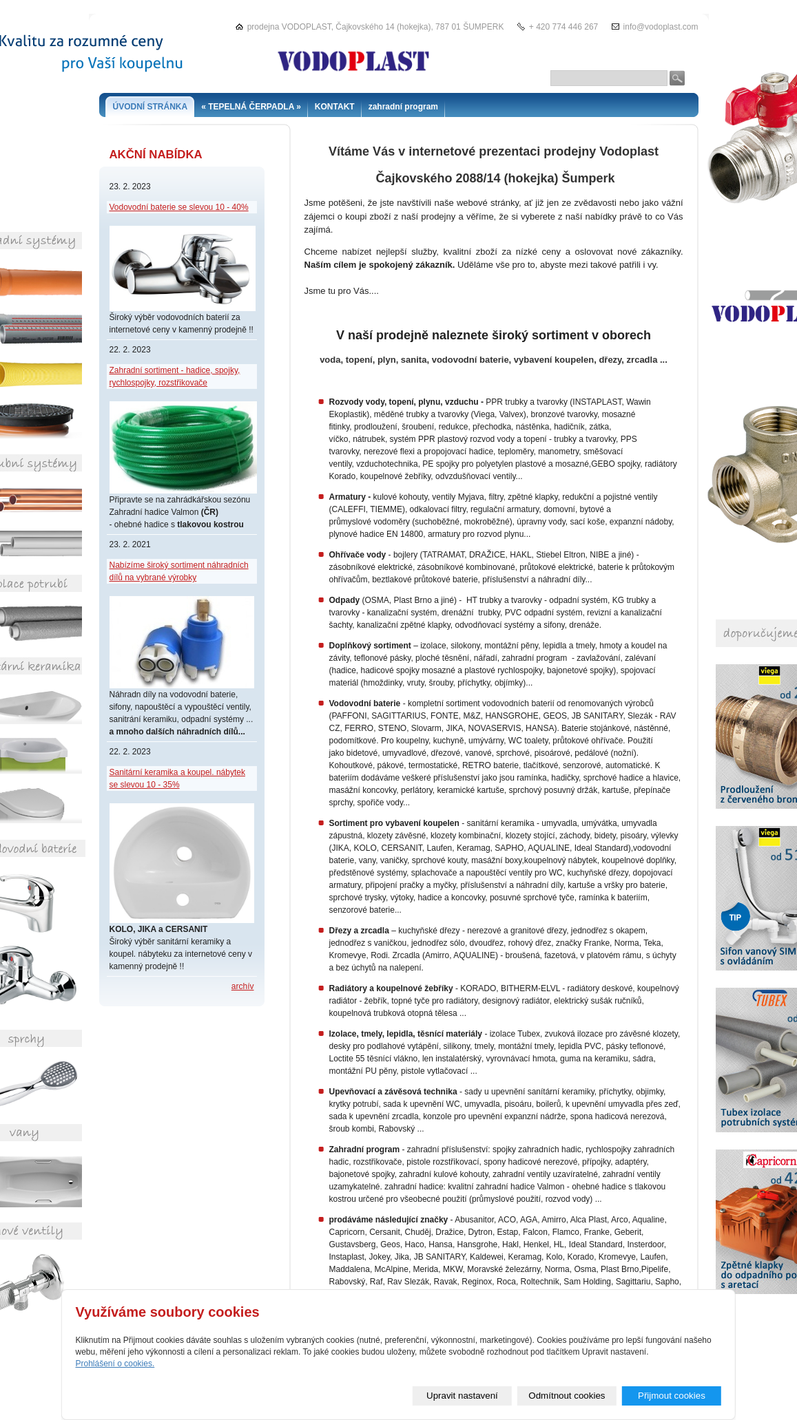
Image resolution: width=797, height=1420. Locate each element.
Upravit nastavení (462, 1395)
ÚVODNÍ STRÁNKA (150, 107)
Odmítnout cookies (566, 1395)
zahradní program (403, 107)
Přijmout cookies (671, 1395)
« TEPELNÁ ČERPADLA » (251, 107)
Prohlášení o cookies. (115, 1363)
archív (242, 986)
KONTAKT (335, 107)
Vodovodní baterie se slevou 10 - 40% (179, 207)
